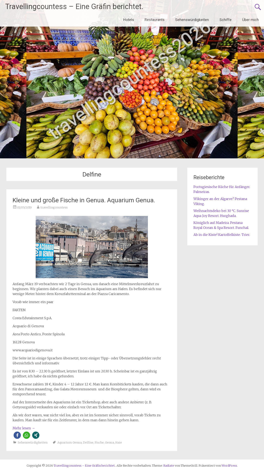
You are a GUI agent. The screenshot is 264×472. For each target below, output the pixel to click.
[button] (17, 435)
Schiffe (225, 20)
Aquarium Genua (69, 442)
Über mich (250, 20)
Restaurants (155, 20)
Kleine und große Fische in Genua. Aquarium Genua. (84, 200)
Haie (118, 442)
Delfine (88, 442)
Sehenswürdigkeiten (192, 20)
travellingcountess (54, 207)
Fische (99, 442)
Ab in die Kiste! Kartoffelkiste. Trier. (221, 235)
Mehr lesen (24, 428)
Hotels (128, 20)
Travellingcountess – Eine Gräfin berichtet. (74, 6)
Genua (109, 442)
